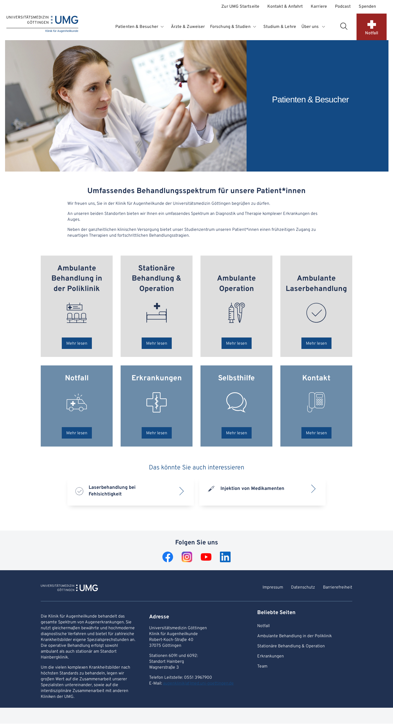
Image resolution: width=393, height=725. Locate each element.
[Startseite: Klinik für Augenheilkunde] (42, 24)
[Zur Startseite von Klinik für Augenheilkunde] (69, 588)
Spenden (367, 6)
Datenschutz (303, 587)
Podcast (343, 6)
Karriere (319, 6)
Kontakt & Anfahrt (285, 6)
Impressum (273, 587)
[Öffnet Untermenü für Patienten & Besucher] (163, 27)
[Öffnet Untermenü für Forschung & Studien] (255, 27)
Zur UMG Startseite (240, 6)
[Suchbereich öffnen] (343, 26)
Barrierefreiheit (337, 587)
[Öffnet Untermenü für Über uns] (323, 27)
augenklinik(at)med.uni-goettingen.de (198, 683)
